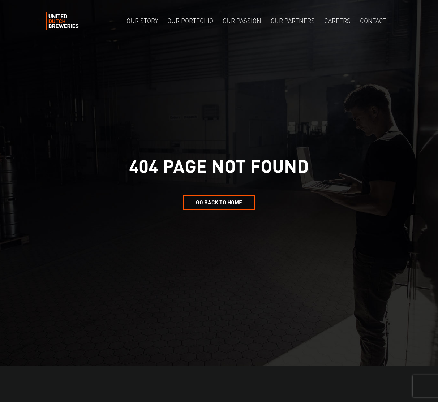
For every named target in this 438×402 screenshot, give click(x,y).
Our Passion (242, 21)
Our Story (142, 21)
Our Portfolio (190, 21)
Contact (373, 21)
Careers (337, 21)
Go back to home (219, 202)
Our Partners (293, 21)
